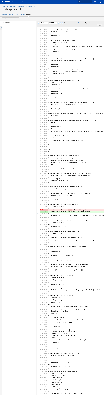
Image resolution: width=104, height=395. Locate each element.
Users (16, 14)
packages (21, 6)
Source (28, 14)
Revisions (4, 14)
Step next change (62, 23)
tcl (35, 6)
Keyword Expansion (90, 23)
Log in (100, 2)
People (32, 2)
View (65, 23)
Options (1, 28)
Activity (11, 14)
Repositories (15, 2)
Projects (24, 2)
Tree (1, 23)
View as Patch (73, 23)
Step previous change (60, 23)
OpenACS (5, 6)
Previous (39, 23)
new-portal (29, 6)
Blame (99, 25)
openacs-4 (13, 6)
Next (58, 23)
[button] (33, 22)
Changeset (80, 23)
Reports (22, 14)
